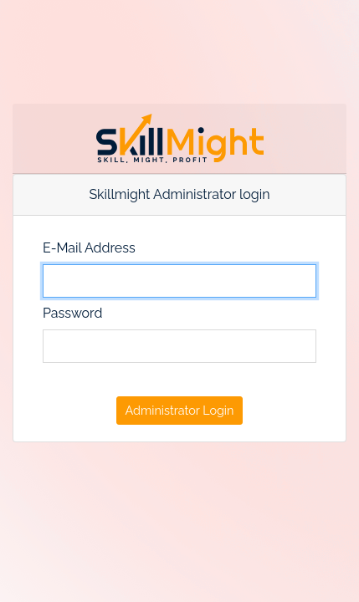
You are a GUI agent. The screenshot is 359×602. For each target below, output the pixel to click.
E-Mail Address (89, 248)
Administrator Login (180, 410)
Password (72, 313)
